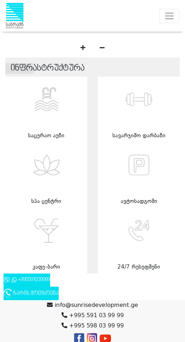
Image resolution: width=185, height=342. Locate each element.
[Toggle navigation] (169, 16)
